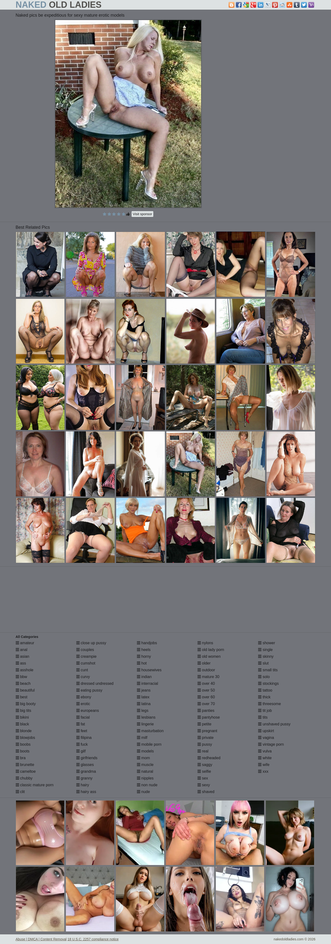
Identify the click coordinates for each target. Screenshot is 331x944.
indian (144, 677)
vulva (265, 751)
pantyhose (208, 717)
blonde (24, 731)
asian (22, 656)
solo (264, 677)
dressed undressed (95, 683)
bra (21, 758)
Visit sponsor (142, 214)
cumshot (85, 663)
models (145, 751)
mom (143, 758)
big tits (23, 710)
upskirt (266, 731)
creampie (86, 656)
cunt (82, 670)
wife (263, 765)
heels (144, 650)
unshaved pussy (274, 724)
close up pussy (91, 643)
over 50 (206, 690)
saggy (204, 765)
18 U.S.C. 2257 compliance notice (93, 939)
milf (142, 738)
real (202, 751)
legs (142, 710)
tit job (265, 710)
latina (144, 704)
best (22, 697)
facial (83, 717)
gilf (81, 751)
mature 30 (208, 677)
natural (145, 771)
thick (264, 697)
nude (143, 792)
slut (263, 663)
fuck (82, 744)
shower (266, 643)
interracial (147, 683)
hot (142, 663)
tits (263, 717)
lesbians (146, 717)
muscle (145, 765)
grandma (86, 771)
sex (202, 778)
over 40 (206, 683)
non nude (147, 785)
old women (209, 656)
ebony (83, 697)
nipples (145, 778)
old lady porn (210, 650)
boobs (23, 744)
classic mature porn (35, 785)
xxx (263, 771)
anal (22, 650)
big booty (26, 704)
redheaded (208, 758)
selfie (204, 771)
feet (81, 731)
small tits (268, 670)
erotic (83, 704)
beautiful (25, 690)
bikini (22, 717)
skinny (266, 656)
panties (205, 710)
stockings (268, 683)
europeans (87, 710)
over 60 (206, 697)
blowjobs (25, 738)
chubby (24, 778)
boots (23, 751)
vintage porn (271, 744)
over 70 (206, 704)
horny (144, 656)
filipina (84, 738)
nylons (205, 643)
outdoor (206, 670)
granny (84, 778)
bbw (21, 677)
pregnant (207, 731)
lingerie (145, 724)
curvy (83, 677)
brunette (25, 765)
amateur (25, 643)
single (265, 650)
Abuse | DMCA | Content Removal (41, 939)
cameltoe (26, 771)
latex (143, 697)
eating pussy (89, 690)
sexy (203, 785)
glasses (85, 765)
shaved (205, 792)
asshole (25, 670)
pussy (204, 744)
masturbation (150, 731)
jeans (144, 690)
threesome (269, 704)
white (265, 758)
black (22, 724)
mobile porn (149, 744)
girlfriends (87, 758)
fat (80, 724)
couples (85, 650)
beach (23, 683)
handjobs (147, 643)
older (204, 663)
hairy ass (86, 792)
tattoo (265, 690)
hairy (82, 785)
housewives (149, 670)
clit (20, 792)
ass (21, 663)
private (205, 738)
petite (204, 724)
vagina (266, 738)
